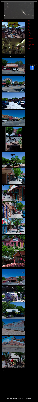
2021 (28, 23)
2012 (28, 30)
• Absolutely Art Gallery (29, 52)
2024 (28, 21)
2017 (28, 26)
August (29, 35)
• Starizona (28, 53)
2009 (28, 48)
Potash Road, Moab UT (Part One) (31, 38)
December (29, 32)
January (29, 47)
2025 (28, 20)
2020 (28, 24)
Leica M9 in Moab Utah (30, 41)
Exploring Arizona (29, 43)
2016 (28, 27)
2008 (28, 49)
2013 (28, 29)
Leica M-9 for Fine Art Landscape (31, 44)
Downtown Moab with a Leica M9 (5, 20)
